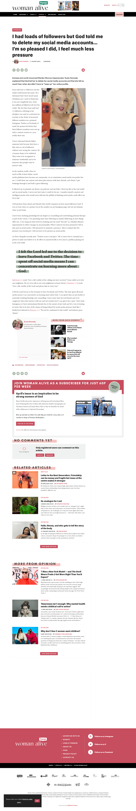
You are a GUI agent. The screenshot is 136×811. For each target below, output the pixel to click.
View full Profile (23, 357)
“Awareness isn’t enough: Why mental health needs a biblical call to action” (63, 605)
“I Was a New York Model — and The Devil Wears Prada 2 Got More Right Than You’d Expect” (61, 574)
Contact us (68, 757)
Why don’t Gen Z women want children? (60, 631)
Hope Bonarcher (61, 580)
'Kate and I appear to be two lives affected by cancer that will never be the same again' (74, 354)
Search (122, 5)
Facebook (19, 365)
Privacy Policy (70, 754)
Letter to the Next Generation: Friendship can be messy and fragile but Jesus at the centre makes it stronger (61, 478)
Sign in (40, 455)
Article (44, 472)
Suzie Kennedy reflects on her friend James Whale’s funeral (74, 328)
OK (37, 801)
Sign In (114, 5)
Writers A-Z (68, 765)
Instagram (30, 365)
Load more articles (49, 546)
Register (107, 5)
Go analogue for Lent (51, 500)
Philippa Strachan (63, 504)
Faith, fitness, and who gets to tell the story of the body (62, 527)
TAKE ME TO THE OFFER (25, 423)
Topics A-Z (58, 765)
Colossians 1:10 (72, 283)
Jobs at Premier (70, 743)
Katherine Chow (61, 483)
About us (67, 747)
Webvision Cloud (72, 805)
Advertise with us (71, 736)
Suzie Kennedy (24, 61)
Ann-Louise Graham (62, 609)
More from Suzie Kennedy (66, 320)
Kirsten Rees (63, 531)
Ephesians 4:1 (17, 280)
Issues (51, 765)
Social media (52, 365)
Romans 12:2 (35, 310)
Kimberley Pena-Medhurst (63, 634)
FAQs (65, 750)
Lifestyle (41, 365)
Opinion (17, 30)
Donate (66, 739)
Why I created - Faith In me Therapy (72, 340)
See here (18, 430)
